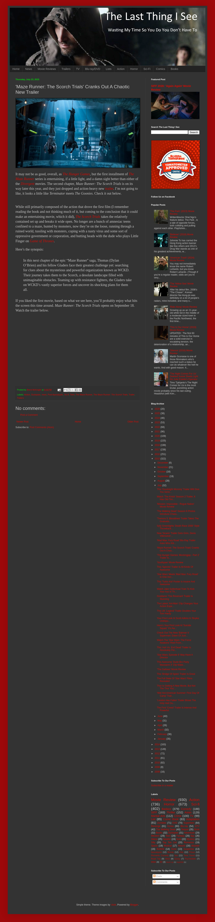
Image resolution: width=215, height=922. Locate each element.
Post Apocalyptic (55, 394)
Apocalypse (156, 852)
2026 (158, 409)
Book (197, 829)
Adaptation (193, 819)
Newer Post (22, 421)
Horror (134, 68)
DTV (197, 826)
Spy (193, 835)
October (161, 471)
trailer (109, 189)
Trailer (131, 394)
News (28, 68)
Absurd (181, 845)
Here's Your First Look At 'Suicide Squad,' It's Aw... (174, 626)
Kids (181, 852)
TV (78, 68)
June (160, 716)
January (161, 738)
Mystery (191, 839)
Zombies (161, 823)
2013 (158, 749)
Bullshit (160, 849)
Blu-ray (184, 826)
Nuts (178, 839)
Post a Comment (29, 415)
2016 (158, 454)
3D (161, 862)
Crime (177, 815)
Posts (157, 876)
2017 (158, 449)
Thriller (171, 812)
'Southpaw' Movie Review (170, 562)
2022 (158, 427)
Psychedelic (190, 859)
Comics (160, 68)
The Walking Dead (165, 829)
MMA (153, 862)
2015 (158, 458)
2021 (158, 431)
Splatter (167, 839)
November (163, 467)
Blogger (134, 904)
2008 (158, 771)
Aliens (154, 839)
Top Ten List (170, 842)
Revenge (155, 826)
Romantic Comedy (160, 855)
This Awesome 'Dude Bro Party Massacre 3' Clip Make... (173, 663)
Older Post (132, 421)
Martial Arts (158, 815)
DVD (174, 823)
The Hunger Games (76, 174)
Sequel (184, 829)
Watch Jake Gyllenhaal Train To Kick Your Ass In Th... (175, 590)
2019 (158, 440)
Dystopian (35, 394)
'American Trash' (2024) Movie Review (182, 259)
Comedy (186, 808)
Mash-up (169, 862)
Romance (189, 842)
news (44, 394)
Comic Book (171, 819)
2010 (158, 762)
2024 (158, 418)
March (161, 729)
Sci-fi (66, 394)
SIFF (154, 812)
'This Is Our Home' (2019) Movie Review (183, 328)
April (160, 725)
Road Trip (156, 859)
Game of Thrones (42, 241)
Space (154, 845)
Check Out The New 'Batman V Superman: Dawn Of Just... (173, 634)
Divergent (27, 184)
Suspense (189, 849)
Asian (188, 812)
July (159, 485)
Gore (173, 849)
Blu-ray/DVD (92, 68)
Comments (160, 882)
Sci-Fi (147, 68)
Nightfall (180, 862)
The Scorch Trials (88, 217)
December (163, 462)
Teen (72, 394)
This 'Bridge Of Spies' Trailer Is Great (176, 674)
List (153, 819)
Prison (192, 852)
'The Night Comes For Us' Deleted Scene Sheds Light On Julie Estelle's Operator (184, 376)
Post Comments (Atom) (42, 427)
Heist (167, 859)
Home (16, 68)
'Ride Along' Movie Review (183, 307)
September (163, 476)
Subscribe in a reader (162, 785)
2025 (158, 413)
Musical (168, 845)
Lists (108, 68)
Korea (170, 826)
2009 (158, 767)
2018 (158, 445)
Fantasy (180, 835)
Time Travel (189, 855)
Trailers (66, 68)
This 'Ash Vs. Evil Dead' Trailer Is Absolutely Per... (174, 649)
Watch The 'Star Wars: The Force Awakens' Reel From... (174, 641)
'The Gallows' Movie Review (171, 669)
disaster (195, 845)
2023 (158, 422)
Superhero (188, 823)
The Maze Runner (84, 394)
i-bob (113, 904)
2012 (158, 753)
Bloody (170, 852)
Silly (153, 842)
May (160, 720)
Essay (177, 859)
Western (155, 835)
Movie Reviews (47, 68)
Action (121, 68)
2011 (158, 758)
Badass (166, 808)
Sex (176, 855)
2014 (158, 744)
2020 (158, 436)
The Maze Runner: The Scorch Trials (110, 394)
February (162, 734)
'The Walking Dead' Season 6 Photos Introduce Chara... (176, 512)
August (161, 480)
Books (174, 68)
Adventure (189, 832)
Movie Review (163, 800)
